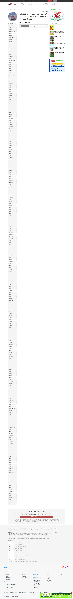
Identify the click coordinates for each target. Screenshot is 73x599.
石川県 (19, 550)
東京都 (21, 546)
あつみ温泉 (10, 93)
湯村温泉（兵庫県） (12, 400)
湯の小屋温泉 (11, 168)
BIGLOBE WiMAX (8, 579)
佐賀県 (19, 561)
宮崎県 (30, 561)
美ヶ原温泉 (10, 215)
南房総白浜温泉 (11, 180)
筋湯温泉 (10, 493)
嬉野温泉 (10, 456)
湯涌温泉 (10, 286)
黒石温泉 (10, 54)
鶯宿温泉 (10, 58)
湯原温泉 (10, 429)
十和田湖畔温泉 (11, 56)
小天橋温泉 (10, 375)
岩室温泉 (10, 257)
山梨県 (16, 548)
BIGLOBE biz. (36, 572)
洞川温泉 (10, 402)
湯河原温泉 (10, 186)
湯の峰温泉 (10, 410)
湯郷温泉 (10, 431)
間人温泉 (10, 377)
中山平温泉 (10, 72)
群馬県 (19, 544)
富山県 (16, 550)
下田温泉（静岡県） (12, 300)
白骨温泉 (10, 211)
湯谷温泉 (10, 354)
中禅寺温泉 (10, 139)
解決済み (42, 26)
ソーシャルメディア (50, 581)
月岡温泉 (35, 534)
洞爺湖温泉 (10, 41)
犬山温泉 (10, 348)
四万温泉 (10, 153)
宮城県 (24, 542)
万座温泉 (10, 151)
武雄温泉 (10, 458)
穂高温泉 (10, 244)
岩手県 (21, 542)
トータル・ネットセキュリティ (10, 585)
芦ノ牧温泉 (10, 114)
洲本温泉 (10, 398)
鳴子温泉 (10, 64)
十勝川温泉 (10, 29)
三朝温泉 (10, 414)
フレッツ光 (36, 575)
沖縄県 (36, 561)
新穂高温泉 (10, 340)
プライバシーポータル (39, 592)
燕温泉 (10, 267)
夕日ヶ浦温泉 (11, 381)
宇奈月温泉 (10, 271)
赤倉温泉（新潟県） (12, 253)
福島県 (33, 542)
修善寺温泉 (10, 298)
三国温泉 (10, 292)
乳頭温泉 (29, 533)
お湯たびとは (57, 529)
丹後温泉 (10, 379)
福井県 (21, 550)
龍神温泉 (10, 412)
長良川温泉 (10, 346)
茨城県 (21, 544)
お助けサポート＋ (8, 582)
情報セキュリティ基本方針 (27, 593)
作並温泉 (10, 68)
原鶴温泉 (10, 454)
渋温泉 (10, 224)
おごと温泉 (10, 367)
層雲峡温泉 (10, 39)
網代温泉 (10, 302)
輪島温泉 (10, 288)
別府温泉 (10, 487)
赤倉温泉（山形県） (12, 89)
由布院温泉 (10, 489)
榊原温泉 (10, 360)
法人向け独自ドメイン (37, 587)
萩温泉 (10, 437)
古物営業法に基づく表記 (18, 593)
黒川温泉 (10, 466)
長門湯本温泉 (11, 435)
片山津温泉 (10, 282)
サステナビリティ (50, 575)
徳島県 (16, 559)
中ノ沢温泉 (10, 124)
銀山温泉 (10, 87)
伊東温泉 (10, 296)
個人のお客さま (7, 571)
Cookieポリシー (46, 592)
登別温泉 (10, 27)
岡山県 (21, 557)
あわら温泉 (10, 290)
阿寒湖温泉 (10, 33)
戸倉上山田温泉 (11, 232)
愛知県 (21, 552)
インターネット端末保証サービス (11, 584)
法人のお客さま (35, 571)
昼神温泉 (10, 240)
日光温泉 (10, 143)
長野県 (19, 548)
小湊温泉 (10, 176)
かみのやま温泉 (11, 97)
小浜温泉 (10, 464)
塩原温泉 (25, 534)
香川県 (19, 559)
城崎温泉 (10, 385)
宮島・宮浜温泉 (11, 433)
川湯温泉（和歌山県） (12, 408)
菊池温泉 (10, 470)
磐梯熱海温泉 (11, 126)
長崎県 (21, 561)
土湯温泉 (10, 122)
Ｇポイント (56, 533)
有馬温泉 (10, 387)
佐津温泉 (10, 396)
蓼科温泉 (10, 228)
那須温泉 (10, 141)
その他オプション (8, 588)
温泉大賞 (23, 574)
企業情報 (47, 571)
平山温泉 (10, 483)
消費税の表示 (12, 592)
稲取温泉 (10, 311)
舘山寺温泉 (10, 321)
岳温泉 (10, 120)
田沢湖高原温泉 (11, 83)
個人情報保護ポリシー (31, 592)
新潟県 (21, 548)
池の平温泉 (10, 255)
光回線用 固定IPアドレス (38, 578)
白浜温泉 (10, 404)
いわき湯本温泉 (11, 118)
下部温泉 (10, 203)
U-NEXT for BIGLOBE (9, 587)
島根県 (19, 557)
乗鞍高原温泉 (11, 234)
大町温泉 (10, 217)
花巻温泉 (10, 62)
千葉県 (19, 546)
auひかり (7, 576)
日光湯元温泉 (18, 538)
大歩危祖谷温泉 (11, 441)
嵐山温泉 (10, 371)
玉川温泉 (14, 538)
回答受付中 (33, 26)
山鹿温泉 (10, 485)
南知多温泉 (10, 352)
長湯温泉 (10, 495)
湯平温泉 (10, 499)
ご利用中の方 (60, 571)
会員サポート (62, 575)
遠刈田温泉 (10, 70)
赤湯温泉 (10, 91)
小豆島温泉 (10, 445)
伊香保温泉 (10, 149)
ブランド (48, 574)
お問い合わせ (6, 592)
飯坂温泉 (10, 116)
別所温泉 (10, 242)
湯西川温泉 (10, 145)
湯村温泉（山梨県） (12, 207)
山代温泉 (10, 284)
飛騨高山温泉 (11, 344)
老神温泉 (10, 155)
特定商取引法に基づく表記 (8, 593)
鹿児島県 (33, 561)
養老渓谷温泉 (11, 182)
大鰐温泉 (10, 52)
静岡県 (16, 552)
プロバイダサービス (37, 577)
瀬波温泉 (10, 265)
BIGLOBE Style (49, 580)
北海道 (16, 542)
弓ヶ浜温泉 (10, 331)
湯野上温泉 (10, 128)
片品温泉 (10, 159)
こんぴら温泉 (11, 443)
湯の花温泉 (10, 383)
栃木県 (16, 544)
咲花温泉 (10, 263)
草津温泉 (10, 147)
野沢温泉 (10, 209)
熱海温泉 (10, 294)
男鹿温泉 (10, 81)
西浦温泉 (10, 350)
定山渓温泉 (10, 25)
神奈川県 (24, 546)
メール (61, 574)
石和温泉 (10, 199)
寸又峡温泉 (10, 325)
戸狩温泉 (10, 230)
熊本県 (24, 561)
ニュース (48, 577)
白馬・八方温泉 (11, 236)
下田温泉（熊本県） (12, 472)
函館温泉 (10, 45)
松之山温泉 (10, 269)
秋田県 (27, 542)
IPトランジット (36, 583)
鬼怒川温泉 (10, 130)
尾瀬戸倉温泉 (11, 157)
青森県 (19, 542)
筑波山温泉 (10, 170)
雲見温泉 (10, 323)
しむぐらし (24, 576)
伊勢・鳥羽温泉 (11, 356)
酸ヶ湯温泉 (10, 538)
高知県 (24, 559)
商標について (35, 593)
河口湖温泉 (10, 201)
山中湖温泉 (10, 205)
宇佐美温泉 (10, 315)
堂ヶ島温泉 (10, 329)
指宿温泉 (10, 501)
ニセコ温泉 (10, 43)
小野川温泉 (10, 95)
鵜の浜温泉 (10, 259)
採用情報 (48, 578)
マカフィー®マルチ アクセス (38, 585)
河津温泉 (10, 319)
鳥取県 (16, 557)
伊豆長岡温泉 (11, 309)
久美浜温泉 (10, 373)
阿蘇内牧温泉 (11, 468)
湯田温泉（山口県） (12, 439)
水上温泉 (10, 166)
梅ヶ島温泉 (10, 317)
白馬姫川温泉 (11, 238)
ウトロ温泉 (10, 35)
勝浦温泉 (10, 406)
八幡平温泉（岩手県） (12, 60)
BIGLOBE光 (7, 574)
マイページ (61, 572)
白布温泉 (10, 99)
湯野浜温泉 (10, 110)
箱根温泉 (10, 184)
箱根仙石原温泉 (11, 197)
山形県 (30, 542)
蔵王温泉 (10, 85)
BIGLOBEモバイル (8, 577)
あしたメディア (24, 577)
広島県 (24, 557)
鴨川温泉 (10, 174)
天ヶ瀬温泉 (10, 491)
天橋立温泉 (10, 369)
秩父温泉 (10, 172)
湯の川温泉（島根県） (12, 427)
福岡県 (16, 561)
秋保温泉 (10, 66)
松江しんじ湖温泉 (11, 425)
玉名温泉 (10, 474)
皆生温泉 (10, 416)
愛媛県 (21, 559)
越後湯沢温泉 (11, 261)
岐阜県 (19, 552)
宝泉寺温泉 (10, 497)
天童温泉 (10, 101)
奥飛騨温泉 (10, 342)
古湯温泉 (10, 460)
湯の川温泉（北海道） (12, 31)
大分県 (27, 561)
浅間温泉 (10, 213)
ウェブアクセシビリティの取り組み (20, 592)
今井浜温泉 (10, 313)
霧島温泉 (10, 503)
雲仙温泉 (10, 462)
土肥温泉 (10, 327)
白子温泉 (10, 178)
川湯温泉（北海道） (12, 37)
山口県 (27, 557)
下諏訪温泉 (10, 226)
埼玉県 (16, 546)
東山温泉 (10, 112)
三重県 (24, 552)
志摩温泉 (10, 358)
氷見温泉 (10, 273)
